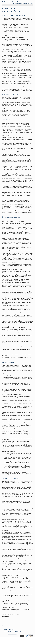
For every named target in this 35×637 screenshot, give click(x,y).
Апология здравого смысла (12, 1)
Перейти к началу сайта (9, 629)
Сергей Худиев (20, 5)
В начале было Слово (13, 5)
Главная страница (5, 5)
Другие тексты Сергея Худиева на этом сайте (13, 621)
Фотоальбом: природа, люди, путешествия (13, 631)
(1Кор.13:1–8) (12, 468)
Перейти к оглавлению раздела (10, 627)
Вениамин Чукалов (30, 634)
